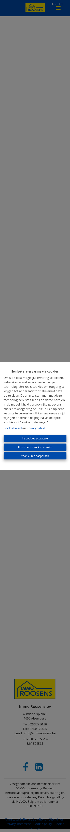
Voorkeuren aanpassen (35, 456)
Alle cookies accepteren (35, 438)
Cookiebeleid (13, 428)
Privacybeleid (36, 428)
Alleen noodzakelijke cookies (35, 447)
